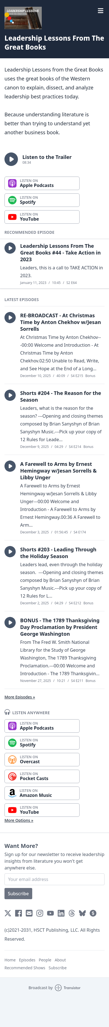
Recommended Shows (24, 967)
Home (10, 960)
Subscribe (18, 893)
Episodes (27, 960)
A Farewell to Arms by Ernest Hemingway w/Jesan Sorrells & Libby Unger (58, 471)
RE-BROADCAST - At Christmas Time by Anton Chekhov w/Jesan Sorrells (60, 322)
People (45, 960)
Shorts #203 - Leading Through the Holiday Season (58, 552)
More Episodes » (19, 697)
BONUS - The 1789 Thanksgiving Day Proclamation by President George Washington (59, 627)
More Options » (18, 820)
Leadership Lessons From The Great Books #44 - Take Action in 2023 (60, 252)
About (60, 960)
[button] (11, 159)
